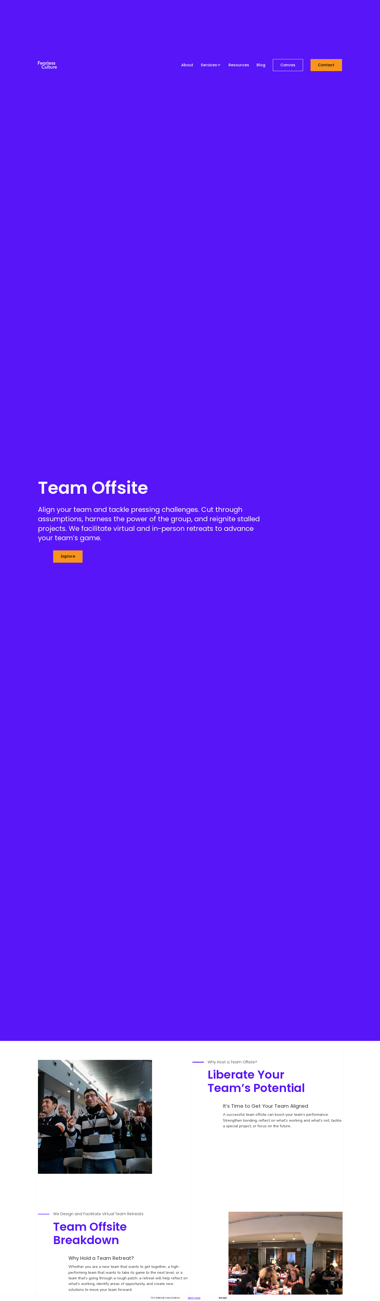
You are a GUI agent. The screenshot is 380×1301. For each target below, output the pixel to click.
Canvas (287, 65)
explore (68, 556)
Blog (261, 65)
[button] (211, 65)
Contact (326, 65)
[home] (47, 65)
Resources (238, 65)
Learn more (194, 1297)
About (187, 65)
